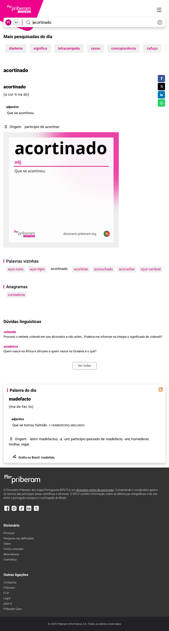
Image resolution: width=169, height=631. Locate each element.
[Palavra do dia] (160, 389)
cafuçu (152, 48)
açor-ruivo (16, 269)
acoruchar (127, 269)
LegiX (7, 598)
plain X (8, 603)
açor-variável (151, 269)
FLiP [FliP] (6, 593)
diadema (16, 48)
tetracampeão (69, 48)
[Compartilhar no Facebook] (161, 78)
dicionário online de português (95, 490)
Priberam (9, 588)
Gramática (10, 559)
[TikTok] (21, 510)
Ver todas (84, 365)
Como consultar (14, 549)
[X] (36, 510)
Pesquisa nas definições (19, 538)
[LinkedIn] (29, 510)
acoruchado (103, 269)
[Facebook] (7, 510)
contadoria (16, 295)
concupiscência (123, 48)
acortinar (81, 269)
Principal (9, 533)
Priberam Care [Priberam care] (12, 609)
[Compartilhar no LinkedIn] (161, 94)
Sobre (7, 544)
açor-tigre (37, 269)
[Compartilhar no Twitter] (161, 86)
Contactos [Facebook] (10, 582)
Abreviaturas (11, 554)
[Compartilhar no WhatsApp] (161, 103)
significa (40, 48)
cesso (95, 48)
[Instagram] (14, 510)
